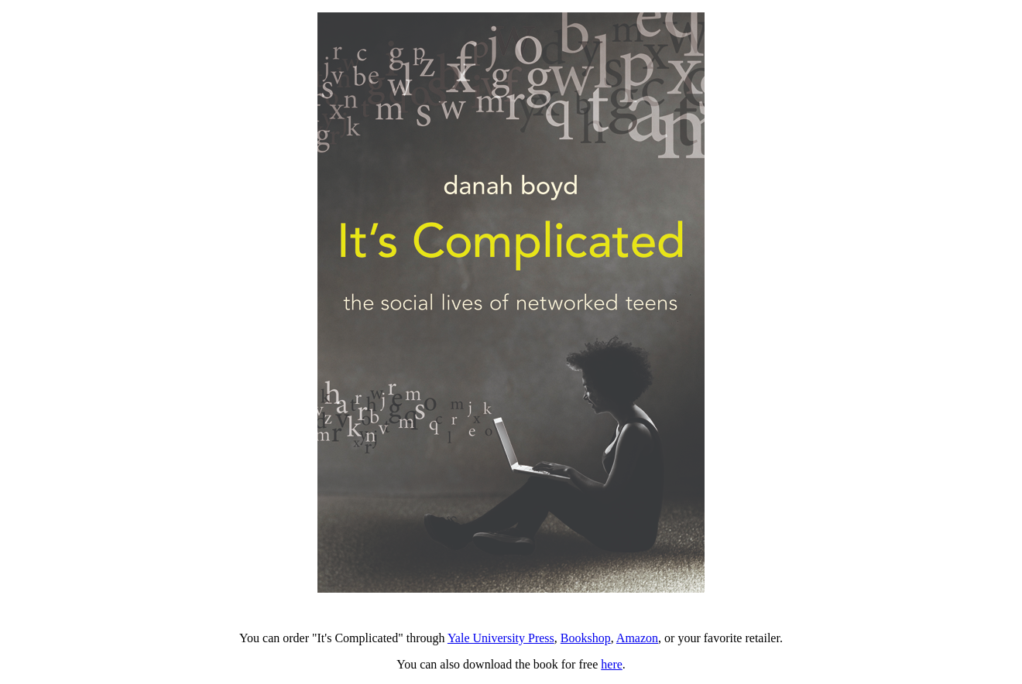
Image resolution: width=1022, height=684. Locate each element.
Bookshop (586, 638)
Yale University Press (501, 638)
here (611, 664)
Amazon (637, 638)
